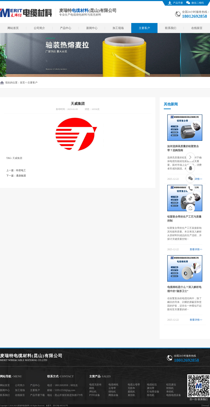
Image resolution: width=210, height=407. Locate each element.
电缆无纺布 (95, 384)
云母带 (112, 388)
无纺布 (131, 388)
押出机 (93, 391)
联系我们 (170, 28)
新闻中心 (91, 28)
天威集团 (17, 158)
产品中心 (65, 28)
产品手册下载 (37, 395)
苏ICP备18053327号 (60, 405)
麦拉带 (150, 388)
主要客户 (144, 28)
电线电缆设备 (173, 395)
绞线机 (170, 388)
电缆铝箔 (152, 384)
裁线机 (131, 391)
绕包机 (112, 391)
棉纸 (91, 388)
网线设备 (113, 395)
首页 (22, 82)
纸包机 (150, 395)
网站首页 (13, 28)
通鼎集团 (21, 175)
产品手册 (178, 3)
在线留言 (196, 28)
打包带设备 (153, 391)
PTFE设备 (94, 395)
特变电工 (21, 170)
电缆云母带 (134, 384)
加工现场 (118, 28)
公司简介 (39, 28)
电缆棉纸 (113, 384)
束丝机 (131, 395)
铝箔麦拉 (171, 384)
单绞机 (170, 391)
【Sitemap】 (205, 405)
